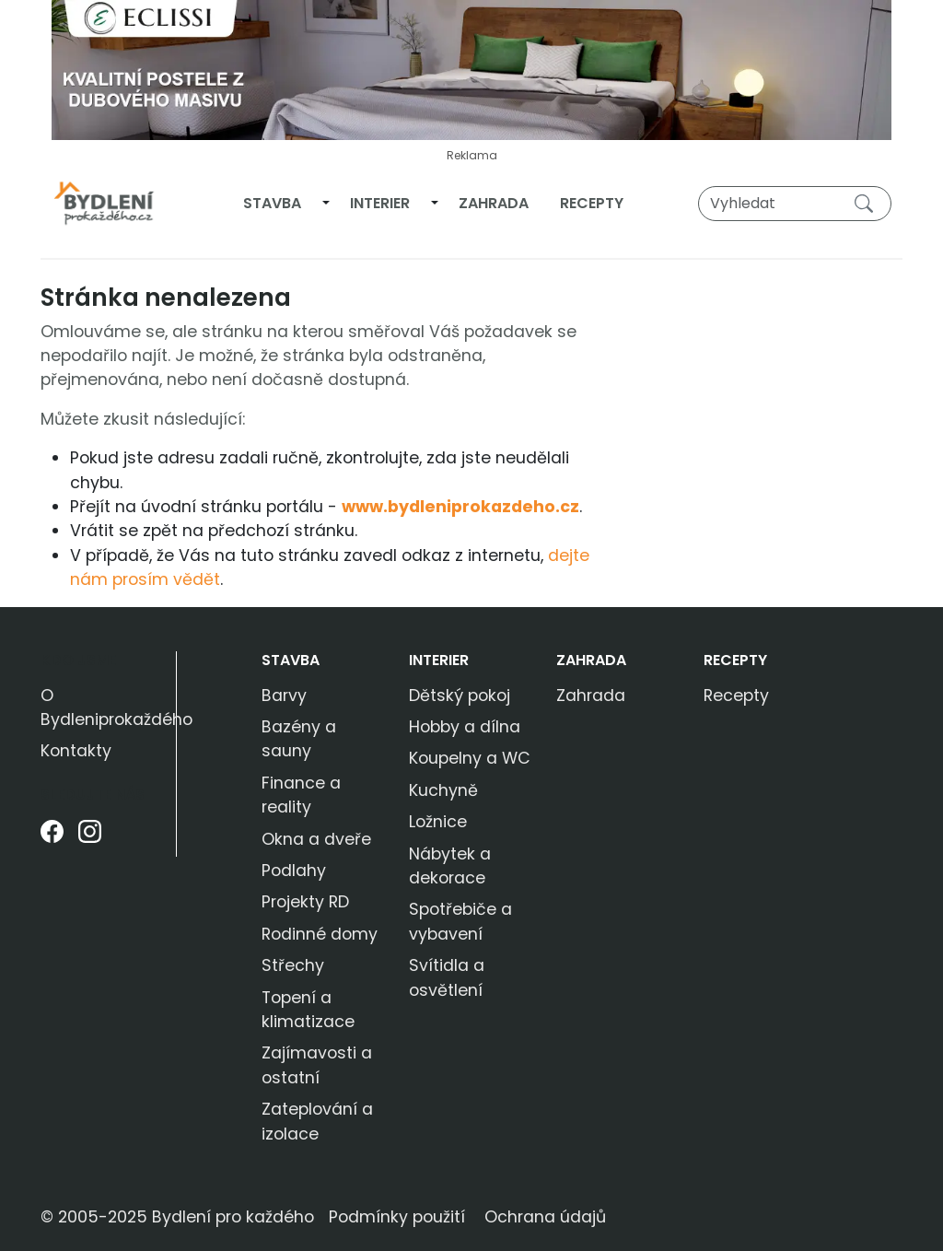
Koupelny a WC (469, 758)
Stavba (272, 203)
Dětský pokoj (459, 695)
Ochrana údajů (545, 1217)
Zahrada (494, 203)
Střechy (293, 965)
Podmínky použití (397, 1217)
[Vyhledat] (794, 203)
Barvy (284, 695)
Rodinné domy (320, 934)
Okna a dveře (316, 839)
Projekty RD (305, 902)
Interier (380, 203)
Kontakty (76, 751)
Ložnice (438, 822)
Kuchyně (443, 790)
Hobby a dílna (464, 727)
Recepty (591, 203)
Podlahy (294, 870)
